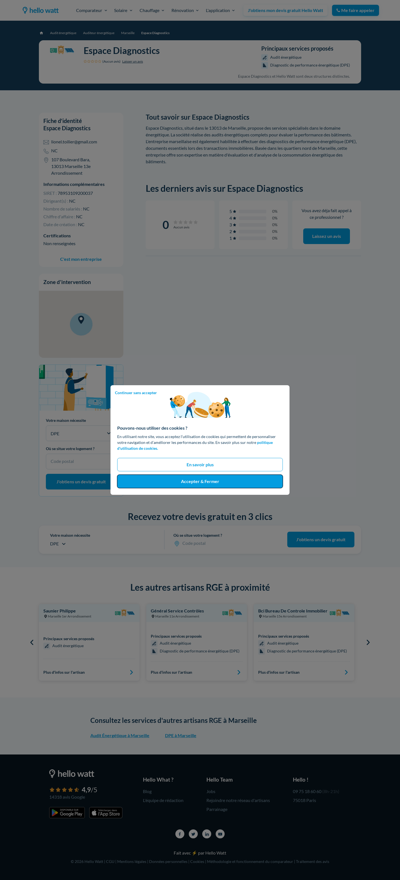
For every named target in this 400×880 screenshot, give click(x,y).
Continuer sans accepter (136, 392)
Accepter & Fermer (200, 481)
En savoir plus (200, 464)
